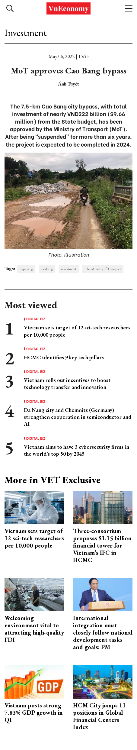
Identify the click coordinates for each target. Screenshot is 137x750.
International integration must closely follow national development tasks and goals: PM (102, 632)
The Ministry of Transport (102, 269)
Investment (26, 32)
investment (68, 269)
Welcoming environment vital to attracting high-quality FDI (34, 629)
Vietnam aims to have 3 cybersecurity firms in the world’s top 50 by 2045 (76, 450)
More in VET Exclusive (52, 480)
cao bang (47, 269)
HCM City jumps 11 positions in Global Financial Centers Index (99, 716)
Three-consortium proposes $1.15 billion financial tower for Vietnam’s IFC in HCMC (102, 545)
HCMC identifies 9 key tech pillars (64, 357)
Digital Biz (36, 318)
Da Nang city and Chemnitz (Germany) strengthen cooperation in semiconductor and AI (77, 417)
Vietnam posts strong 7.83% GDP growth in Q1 (34, 712)
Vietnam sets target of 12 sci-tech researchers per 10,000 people (34, 538)
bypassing (26, 269)
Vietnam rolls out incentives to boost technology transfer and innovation (67, 383)
